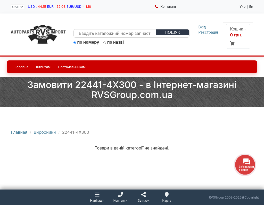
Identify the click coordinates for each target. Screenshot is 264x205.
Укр (243, 6)
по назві (113, 42)
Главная (19, 132)
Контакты (165, 6)
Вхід (202, 27)
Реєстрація (208, 32)
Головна (21, 67)
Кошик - (238, 35)
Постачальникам (72, 67)
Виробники (45, 132)
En (251, 6)
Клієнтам (43, 67)
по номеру (86, 42)
